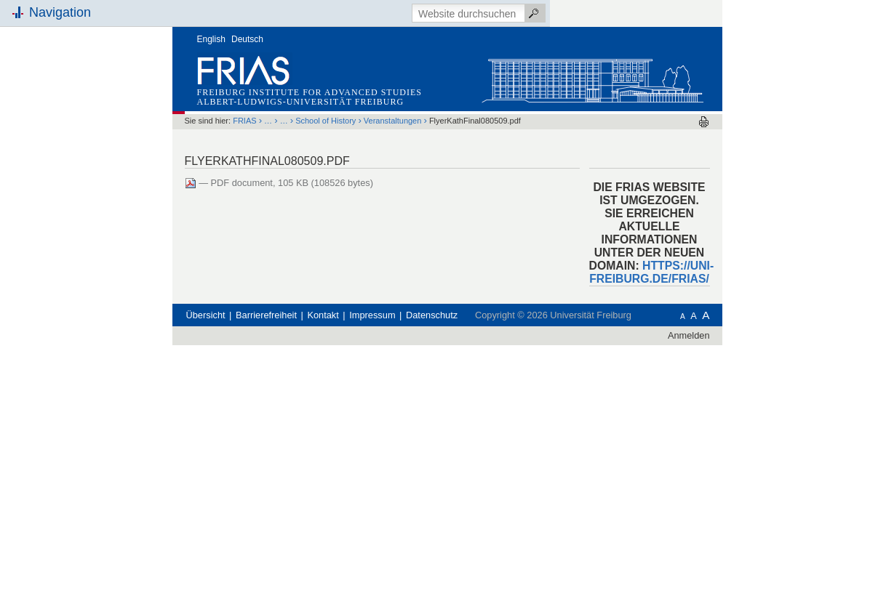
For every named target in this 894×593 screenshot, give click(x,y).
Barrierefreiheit (266, 315)
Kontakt (322, 315)
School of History (325, 120)
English (211, 39)
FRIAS (244, 120)
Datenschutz (432, 315)
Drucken (704, 122)
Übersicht (206, 315)
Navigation (60, 12)
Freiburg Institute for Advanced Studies (309, 92)
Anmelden (689, 335)
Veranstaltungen (393, 120)
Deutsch (247, 39)
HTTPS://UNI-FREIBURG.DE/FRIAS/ (651, 272)
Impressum (372, 315)
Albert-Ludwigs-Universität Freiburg (300, 102)
